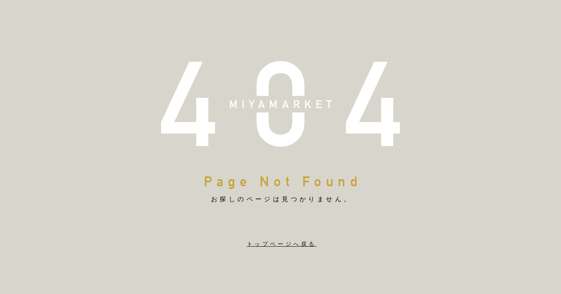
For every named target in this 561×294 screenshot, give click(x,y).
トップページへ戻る (281, 244)
